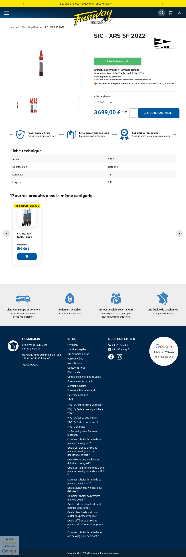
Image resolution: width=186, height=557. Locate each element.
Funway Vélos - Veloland (81, 390)
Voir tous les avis (163, 356)
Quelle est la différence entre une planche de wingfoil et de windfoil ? (85, 471)
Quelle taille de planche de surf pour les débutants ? (84, 506)
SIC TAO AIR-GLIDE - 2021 (24, 235)
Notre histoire (75, 363)
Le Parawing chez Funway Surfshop (82, 433)
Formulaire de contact (79, 381)
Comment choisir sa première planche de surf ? (83, 498)
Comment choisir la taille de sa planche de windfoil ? (84, 481)
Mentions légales (76, 349)
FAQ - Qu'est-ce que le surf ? (82, 422)
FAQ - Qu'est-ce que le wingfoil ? (85, 404)
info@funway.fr (167, 83)
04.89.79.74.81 (119, 344)
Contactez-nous (76, 367)
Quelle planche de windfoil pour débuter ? (84, 489)
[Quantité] (133, 113)
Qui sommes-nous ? (78, 354)
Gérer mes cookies (77, 395)
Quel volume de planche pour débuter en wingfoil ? (83, 461)
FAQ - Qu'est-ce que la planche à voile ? (85, 411)
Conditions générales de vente (84, 376)
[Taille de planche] (104, 102)
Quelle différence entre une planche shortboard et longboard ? (85, 524)
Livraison (72, 344)
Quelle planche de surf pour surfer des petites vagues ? (82, 514)
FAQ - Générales (76, 426)
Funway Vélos (75, 358)
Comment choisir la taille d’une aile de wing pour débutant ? (84, 534)
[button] (6, 233)
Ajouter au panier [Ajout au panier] (158, 113)
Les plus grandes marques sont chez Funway (85, 3)
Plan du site (73, 372)
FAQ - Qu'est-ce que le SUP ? (82, 417)
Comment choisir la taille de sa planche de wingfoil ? (84, 441)
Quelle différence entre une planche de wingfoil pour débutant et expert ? (82, 451)
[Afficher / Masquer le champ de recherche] (161, 12)
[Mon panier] (170, 12)
